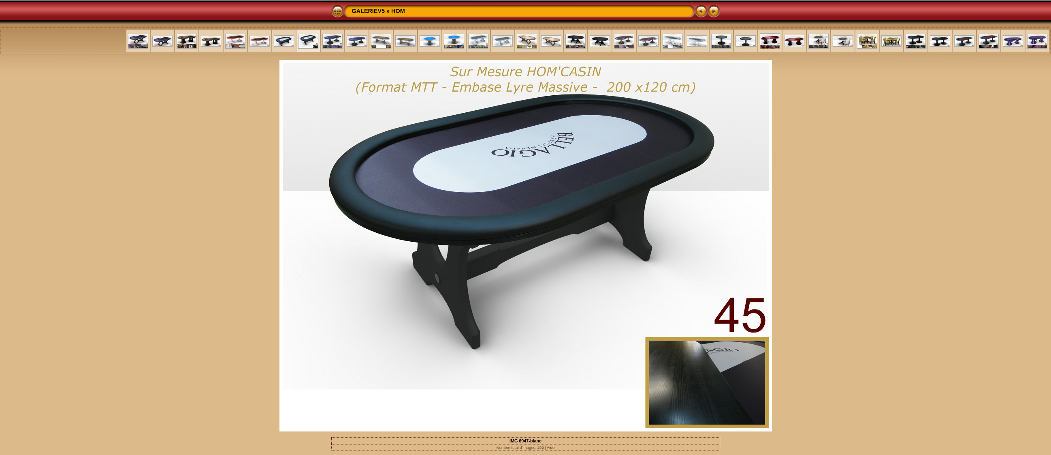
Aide (550, 447)
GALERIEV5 (368, 11)
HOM (398, 11)
